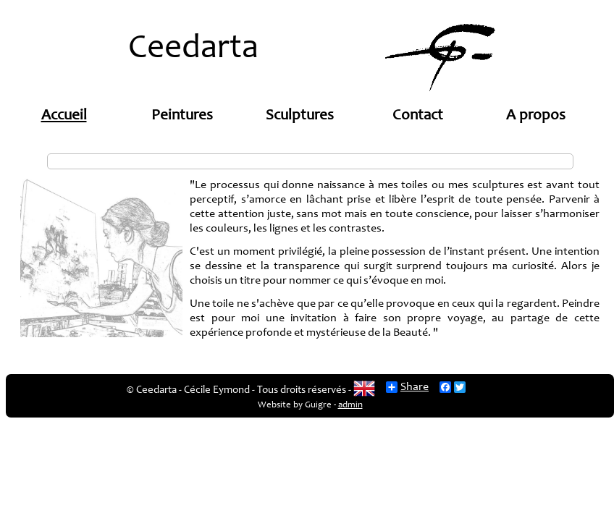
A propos (535, 116)
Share (407, 387)
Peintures (182, 116)
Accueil (64, 116)
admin (350, 405)
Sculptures (300, 116)
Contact (417, 116)
